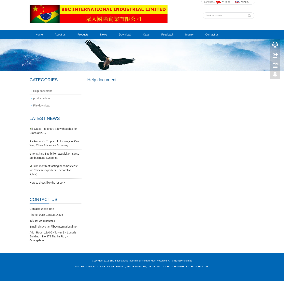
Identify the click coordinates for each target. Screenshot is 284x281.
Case (146, 34)
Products (83, 34)
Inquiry (189, 34)
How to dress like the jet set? (47, 182)
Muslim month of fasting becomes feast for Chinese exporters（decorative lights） (54, 170)
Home (39, 34)
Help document (42, 90)
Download (125, 34)
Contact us (212, 34)
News (103, 34)
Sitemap (187, 260)
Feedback (167, 34)
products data (41, 98)
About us (60, 34)
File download (41, 105)
